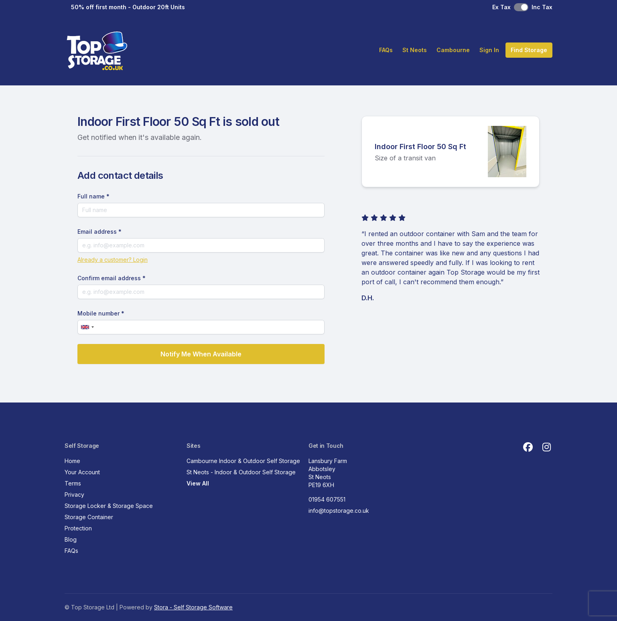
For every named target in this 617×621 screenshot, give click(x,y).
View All (198, 483)
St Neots (414, 50)
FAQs (386, 50)
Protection (78, 528)
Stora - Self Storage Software (193, 607)
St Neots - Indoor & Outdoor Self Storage (241, 472)
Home (72, 460)
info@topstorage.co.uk (338, 510)
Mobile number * (100, 313)
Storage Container (89, 517)
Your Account (82, 472)
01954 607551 (326, 499)
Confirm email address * (111, 278)
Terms (73, 483)
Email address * (99, 231)
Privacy (74, 494)
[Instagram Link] (546, 447)
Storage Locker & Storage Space (109, 505)
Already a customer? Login (112, 259)
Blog (71, 539)
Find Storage (529, 50)
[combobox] (87, 327)
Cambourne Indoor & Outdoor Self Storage (243, 460)
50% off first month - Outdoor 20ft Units (128, 7)
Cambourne (453, 50)
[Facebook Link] (528, 447)
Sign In (489, 50)
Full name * (93, 196)
